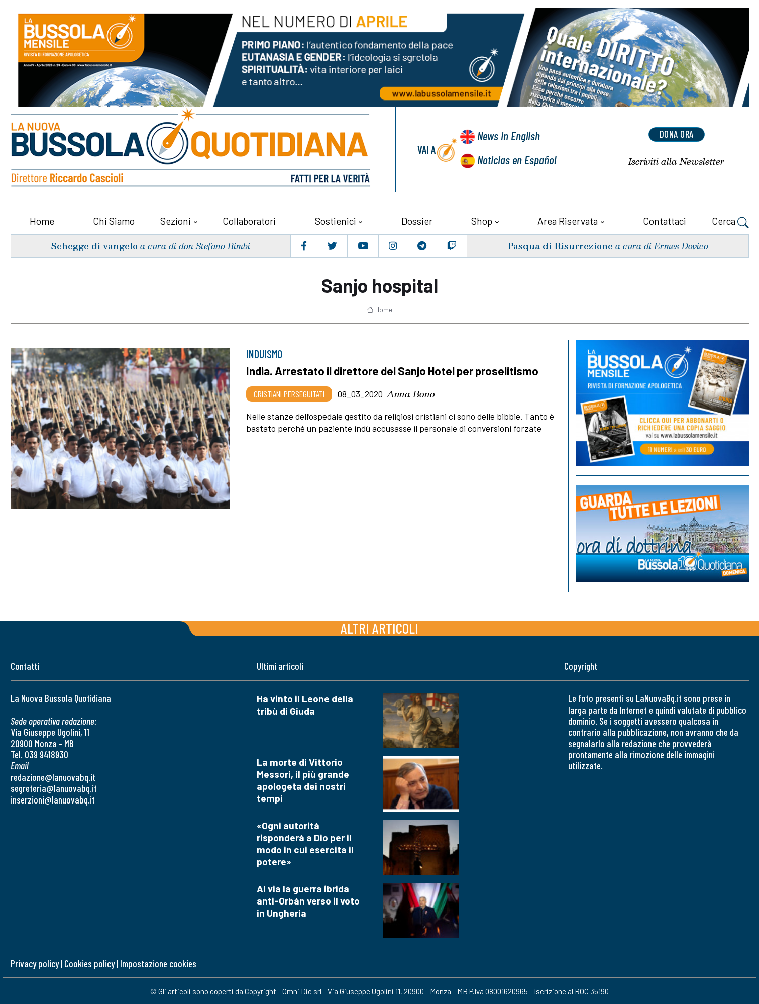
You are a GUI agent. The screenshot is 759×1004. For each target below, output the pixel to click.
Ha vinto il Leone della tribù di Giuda (305, 704)
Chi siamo (114, 220)
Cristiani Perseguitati (289, 392)
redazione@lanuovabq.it (53, 776)
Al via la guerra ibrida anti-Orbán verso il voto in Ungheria (308, 899)
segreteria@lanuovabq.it (54, 787)
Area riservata (567, 220)
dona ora (677, 134)
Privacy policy (35, 962)
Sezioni (175, 220)
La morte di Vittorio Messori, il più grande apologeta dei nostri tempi (303, 779)
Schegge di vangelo (95, 244)
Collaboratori (249, 220)
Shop (481, 220)
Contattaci (664, 220)
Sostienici (335, 220)
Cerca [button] (730, 221)
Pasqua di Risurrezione (559, 244)
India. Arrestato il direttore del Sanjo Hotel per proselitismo (395, 370)
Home (42, 220)
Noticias (516, 159)
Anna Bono (411, 392)
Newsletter (676, 161)
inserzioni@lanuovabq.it (53, 798)
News (507, 136)
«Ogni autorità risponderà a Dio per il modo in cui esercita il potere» (305, 842)
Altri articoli (379, 627)
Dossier (416, 220)
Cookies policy (89, 962)
